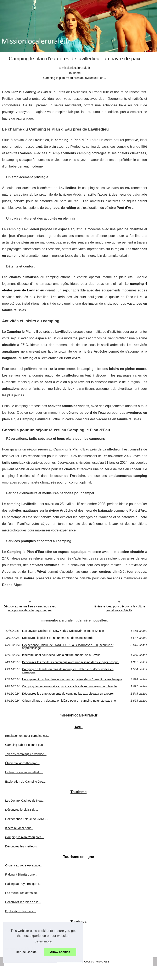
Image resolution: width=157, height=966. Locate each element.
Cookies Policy (93, 961)
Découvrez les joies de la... (23, 902)
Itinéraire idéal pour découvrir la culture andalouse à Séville (119, 608)
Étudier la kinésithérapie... (22, 763)
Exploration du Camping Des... (25, 781)
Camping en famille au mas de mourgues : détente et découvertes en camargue (67, 671)
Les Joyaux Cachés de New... (25, 800)
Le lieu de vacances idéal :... (24, 772)
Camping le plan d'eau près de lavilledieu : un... (74, 78)
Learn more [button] (43, 941)
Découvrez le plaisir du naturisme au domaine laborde (57, 637)
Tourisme (74, 73)
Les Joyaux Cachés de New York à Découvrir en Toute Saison (63, 630)
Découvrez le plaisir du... (21, 809)
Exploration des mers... (20, 911)
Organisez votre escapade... (24, 865)
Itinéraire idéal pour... (19, 828)
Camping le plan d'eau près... (24, 837)
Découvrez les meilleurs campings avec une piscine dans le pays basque (30, 608)
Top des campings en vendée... (25, 754)
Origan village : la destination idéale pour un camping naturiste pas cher (69, 700)
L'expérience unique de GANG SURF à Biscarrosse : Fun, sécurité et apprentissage (67, 647)
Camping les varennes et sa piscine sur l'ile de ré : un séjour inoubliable (69, 686)
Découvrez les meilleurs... (22, 846)
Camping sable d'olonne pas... (25, 744)
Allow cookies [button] (60, 952)
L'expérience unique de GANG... (26, 819)
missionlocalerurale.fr (76, 67)
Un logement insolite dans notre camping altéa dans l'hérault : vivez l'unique (72, 679)
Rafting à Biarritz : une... (21, 874)
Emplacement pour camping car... (27, 735)
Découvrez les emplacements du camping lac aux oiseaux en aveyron (68, 693)
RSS (106, 961)
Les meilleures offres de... (22, 893)
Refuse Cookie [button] (26, 952)
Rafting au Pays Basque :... (23, 883)
